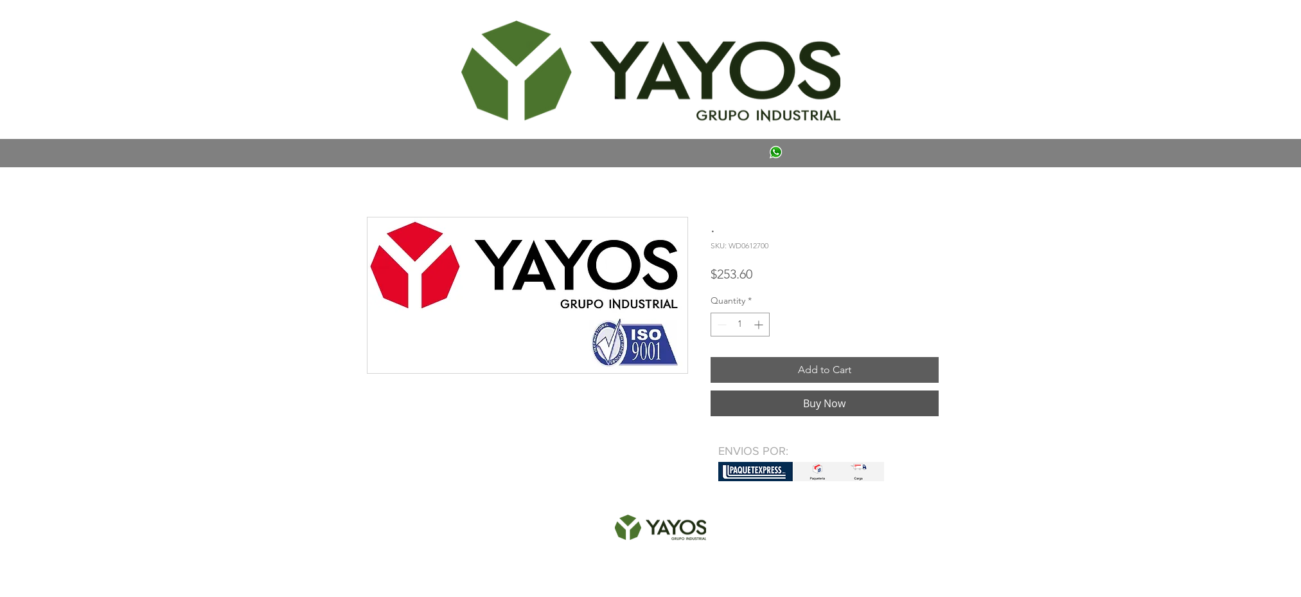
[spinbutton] (740, 324)
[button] (385, 23)
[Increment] (760, 324)
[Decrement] (720, 324)
